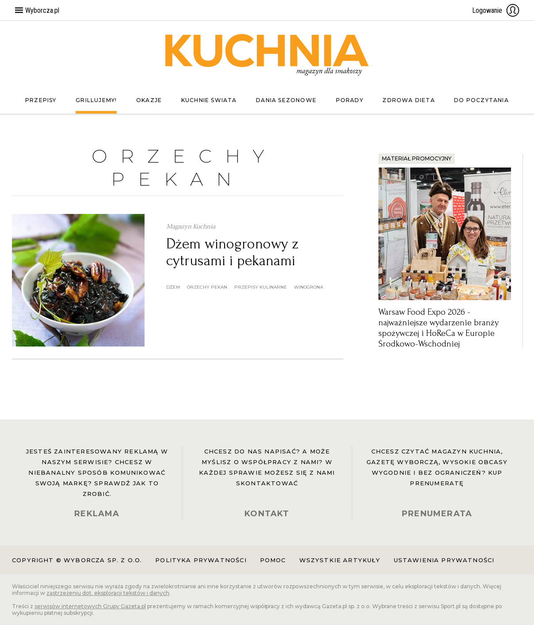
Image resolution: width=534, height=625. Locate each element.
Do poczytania (481, 100)
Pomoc (273, 560)
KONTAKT (266, 513)
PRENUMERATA (437, 513)
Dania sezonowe (286, 100)
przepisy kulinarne (260, 287)
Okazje (149, 100)
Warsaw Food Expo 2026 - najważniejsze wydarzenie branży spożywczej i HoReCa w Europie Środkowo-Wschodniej (438, 328)
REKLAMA (96, 513)
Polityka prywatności (200, 560)
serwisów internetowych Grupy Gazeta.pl (90, 606)
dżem (173, 287)
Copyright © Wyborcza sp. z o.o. (77, 560)
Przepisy (41, 100)
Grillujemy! (96, 100)
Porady (349, 100)
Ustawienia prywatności (444, 560)
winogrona (308, 287)
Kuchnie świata (209, 100)
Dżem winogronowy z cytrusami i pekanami (232, 252)
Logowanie (496, 10)
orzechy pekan (207, 287)
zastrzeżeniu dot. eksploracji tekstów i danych (107, 593)
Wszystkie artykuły (340, 560)
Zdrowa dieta (408, 100)
